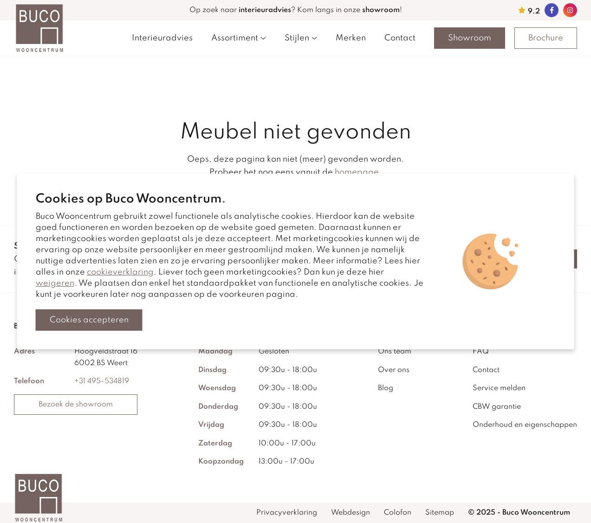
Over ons (393, 370)
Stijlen (301, 38)
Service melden (499, 388)
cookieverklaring (120, 272)
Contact (400, 38)
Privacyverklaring (286, 513)
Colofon (397, 513)
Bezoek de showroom (76, 404)
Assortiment (238, 38)
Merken (351, 38)
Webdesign (350, 513)
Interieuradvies (162, 38)
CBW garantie (497, 407)
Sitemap (439, 513)
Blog (385, 388)
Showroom (469, 38)
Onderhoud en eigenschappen (525, 425)
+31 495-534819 (101, 381)
